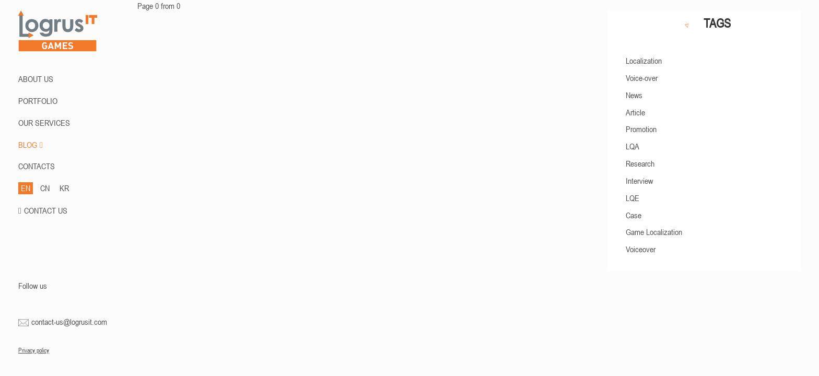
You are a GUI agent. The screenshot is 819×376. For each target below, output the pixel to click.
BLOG (30, 144)
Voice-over (642, 78)
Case (633, 215)
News (634, 95)
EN (25, 188)
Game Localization (654, 232)
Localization (644, 60)
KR (64, 188)
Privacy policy (33, 350)
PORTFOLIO (37, 100)
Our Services (44, 122)
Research (640, 163)
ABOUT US (35, 79)
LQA (632, 146)
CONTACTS (36, 166)
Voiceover (641, 249)
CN (45, 188)
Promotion (641, 129)
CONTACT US (45, 210)
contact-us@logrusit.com (69, 321)
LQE (632, 198)
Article (635, 112)
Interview (639, 180)
